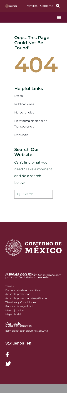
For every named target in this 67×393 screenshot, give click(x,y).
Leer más (43, 277)
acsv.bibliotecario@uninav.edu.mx (26, 330)
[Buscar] (18, 194)
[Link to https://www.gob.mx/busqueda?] (58, 6)
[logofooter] (33, 241)
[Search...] (33, 194)
